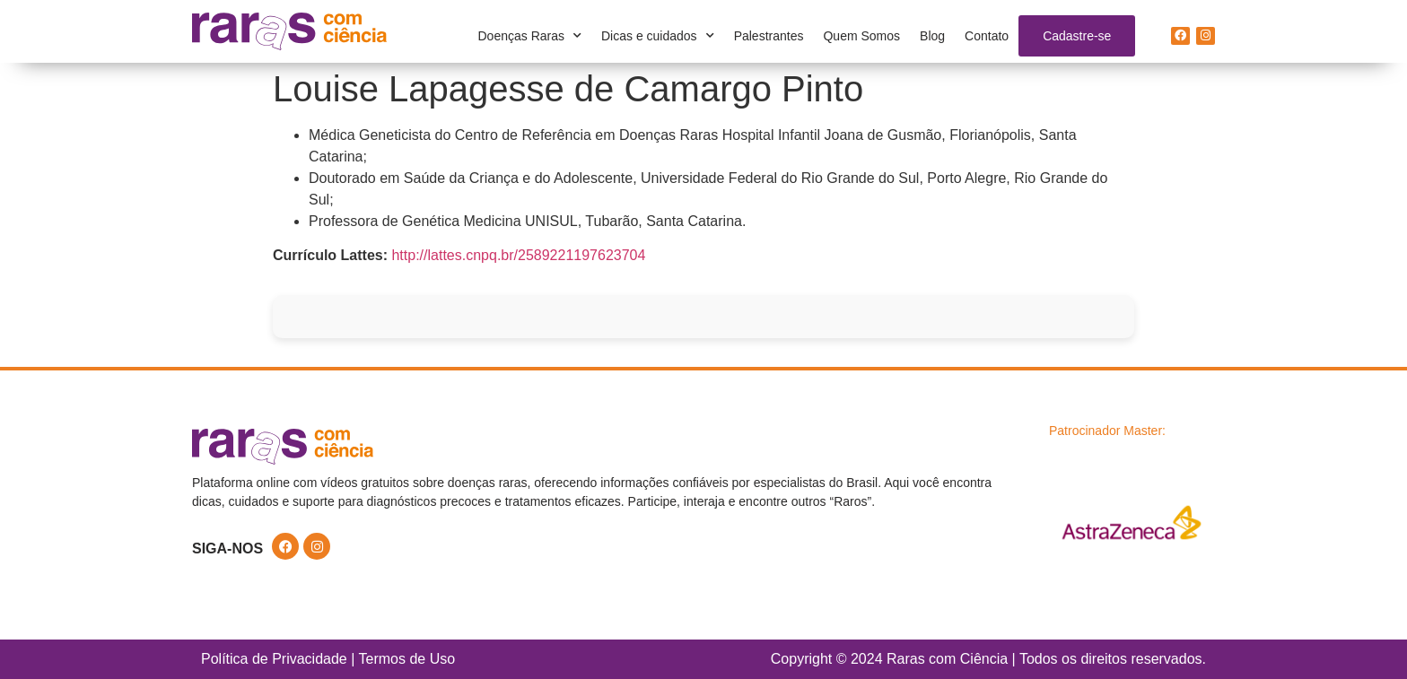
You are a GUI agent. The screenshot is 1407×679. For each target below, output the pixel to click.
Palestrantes (769, 36)
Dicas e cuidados (657, 35)
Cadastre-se (1077, 36)
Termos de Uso (407, 658)
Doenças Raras (530, 35)
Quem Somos (861, 36)
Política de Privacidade (274, 658)
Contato (987, 36)
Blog (932, 36)
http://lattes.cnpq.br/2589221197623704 (518, 255)
